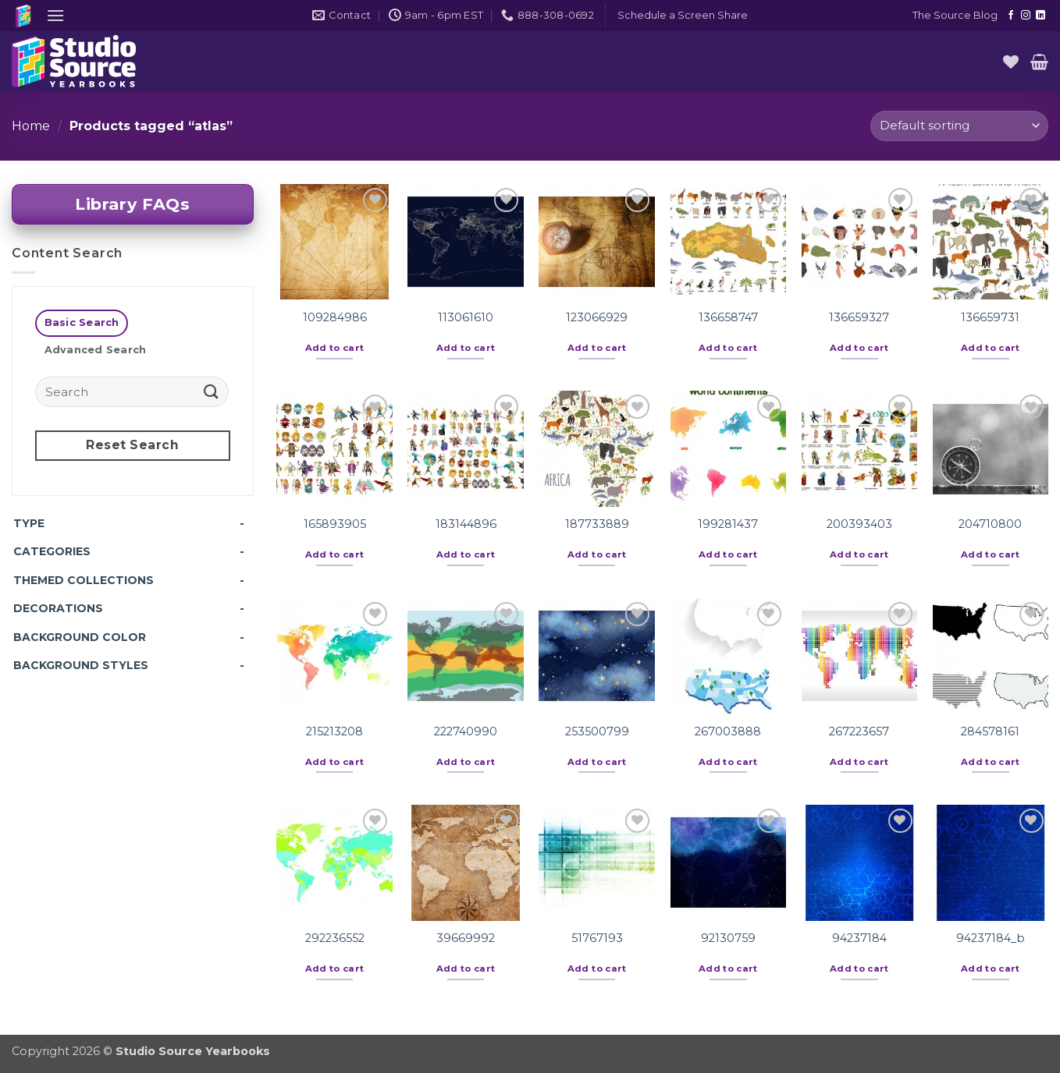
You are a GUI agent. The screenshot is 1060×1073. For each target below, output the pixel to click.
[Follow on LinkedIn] (1040, 15)
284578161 (990, 731)
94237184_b (990, 938)
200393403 (859, 524)
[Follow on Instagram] (1025, 15)
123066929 (597, 317)
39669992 (465, 938)
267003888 (728, 731)
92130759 (728, 938)
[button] (55, 15)
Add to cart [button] (335, 347)
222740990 (465, 731)
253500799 (597, 731)
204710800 (990, 524)
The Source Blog (955, 15)
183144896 (466, 524)
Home (31, 126)
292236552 (335, 938)
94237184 (859, 938)
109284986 (335, 317)
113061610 (465, 317)
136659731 (990, 317)
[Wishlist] (1011, 61)
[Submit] (210, 391)
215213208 (334, 731)
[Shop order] (959, 126)
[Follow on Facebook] (1011, 15)
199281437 (728, 524)
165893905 (335, 524)
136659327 (859, 317)
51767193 (597, 938)
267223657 (859, 731)
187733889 (597, 524)
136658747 (728, 317)
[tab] (81, 323)
